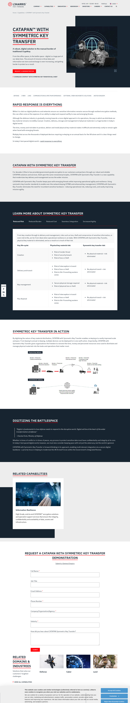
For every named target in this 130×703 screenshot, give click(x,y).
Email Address (36, 591)
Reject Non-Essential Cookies (114, 687)
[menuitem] (104, 4)
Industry (34, 621)
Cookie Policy (32, 692)
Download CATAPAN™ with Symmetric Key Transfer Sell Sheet (36, 77)
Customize (114, 682)
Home (14, 13)
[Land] (105, 664)
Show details (29, 699)
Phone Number (36, 601)
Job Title (34, 581)
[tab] (19, 221)
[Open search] (116, 6)
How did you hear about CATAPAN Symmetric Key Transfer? (53, 631)
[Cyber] (78, 664)
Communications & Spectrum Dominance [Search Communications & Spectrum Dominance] (47, 96)
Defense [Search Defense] (16, 96)
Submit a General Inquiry (65, 563)
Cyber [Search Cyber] (23, 96)
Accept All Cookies (114, 676)
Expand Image (115, 70)
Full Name (35, 571)
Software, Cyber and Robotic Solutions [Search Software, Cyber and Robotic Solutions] (77, 96)
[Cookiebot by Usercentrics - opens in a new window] (12, 699)
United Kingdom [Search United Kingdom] (99, 96)
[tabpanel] (65, 269)
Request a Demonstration (24, 71)
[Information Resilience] (38, 502)
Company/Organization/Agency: (43, 611)
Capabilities (21, 13)
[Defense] (52, 664)
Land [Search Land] (29, 96)
